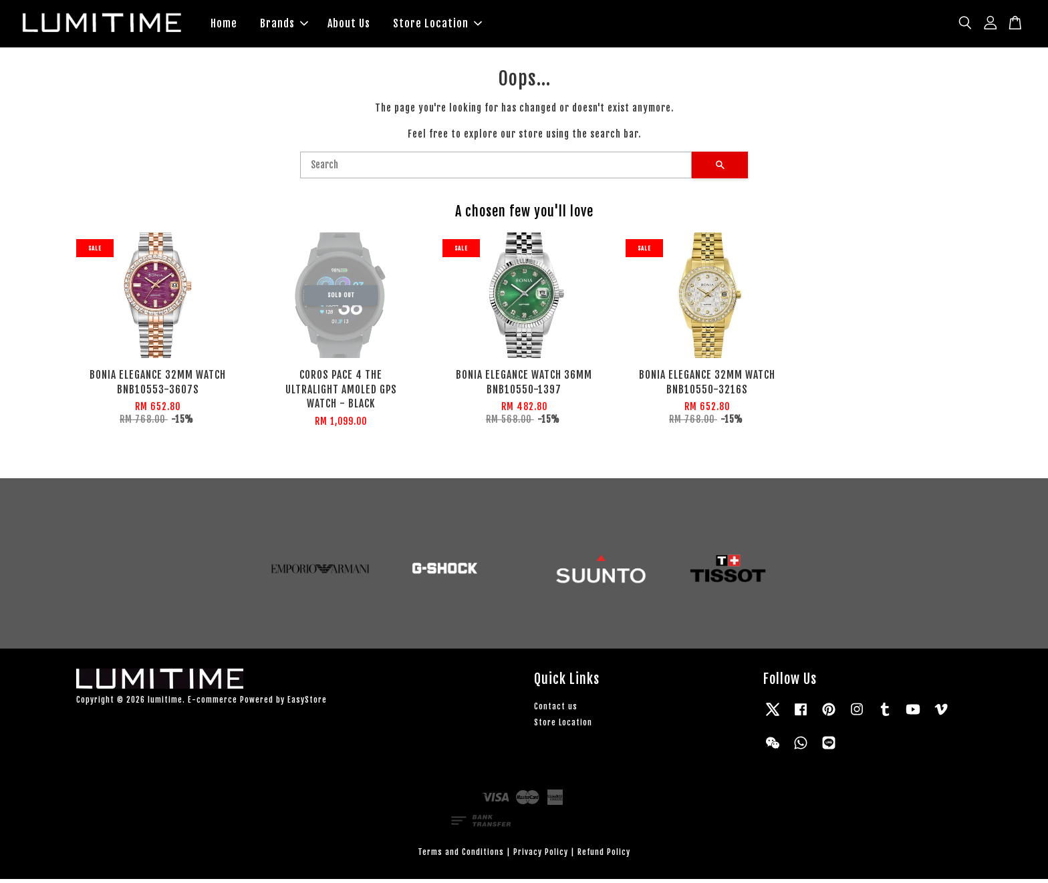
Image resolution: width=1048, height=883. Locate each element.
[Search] (496, 169)
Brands (284, 25)
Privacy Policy (540, 855)
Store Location (437, 25)
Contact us (555, 710)
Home (224, 25)
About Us (349, 25)
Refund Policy (603, 855)
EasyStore (307, 704)
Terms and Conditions (461, 855)
